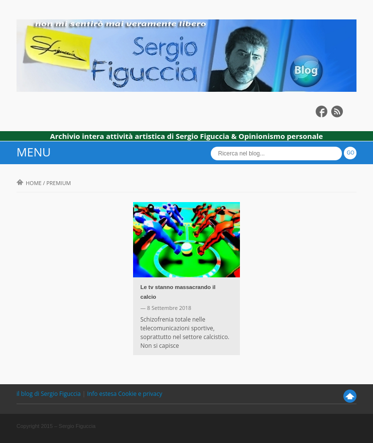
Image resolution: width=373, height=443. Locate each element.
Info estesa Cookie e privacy (124, 394)
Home (29, 183)
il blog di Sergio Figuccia (49, 394)
